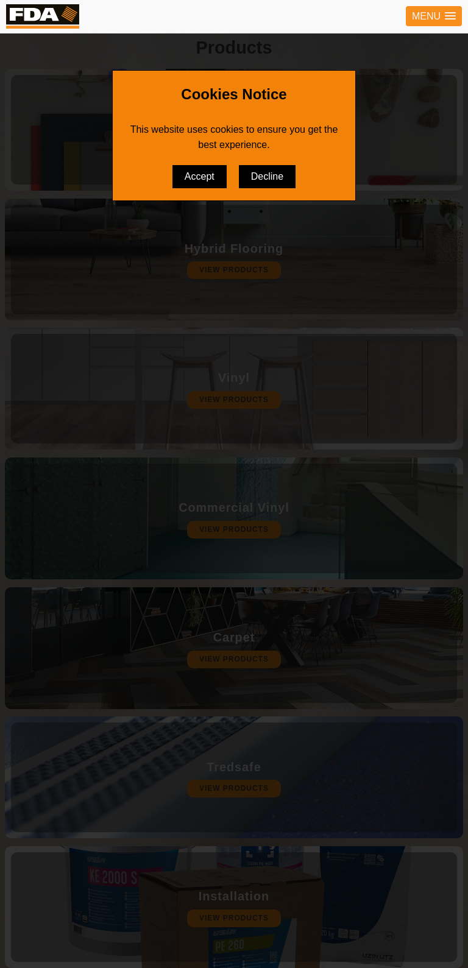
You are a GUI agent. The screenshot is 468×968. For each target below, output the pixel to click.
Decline (267, 176)
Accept (199, 176)
